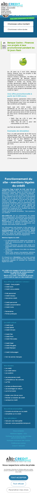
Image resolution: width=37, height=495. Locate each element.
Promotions (5, 14)
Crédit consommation (13, 305)
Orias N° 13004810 (18, 446)
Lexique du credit (11, 400)
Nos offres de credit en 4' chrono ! (16, 282)
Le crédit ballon (10, 371)
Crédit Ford (9, 336)
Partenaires (9, 311)
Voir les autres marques (13, 357)
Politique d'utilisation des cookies (18, 440)
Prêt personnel (6, 13)
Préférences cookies (18, 443)
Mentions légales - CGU (18, 433)
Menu (33, 5)
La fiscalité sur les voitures (14, 380)
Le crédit (8, 368)
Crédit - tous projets (8, 8)
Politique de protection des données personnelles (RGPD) (18, 437)
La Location (9, 373)
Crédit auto (5, 9)
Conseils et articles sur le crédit (16, 411)
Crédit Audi (9, 325)
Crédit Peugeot (10, 345)
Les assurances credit (12, 377)
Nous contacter (18, 431)
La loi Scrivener (10, 391)
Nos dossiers (9, 366)
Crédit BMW (9, 327)
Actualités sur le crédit (13, 414)
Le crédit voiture (10, 322)
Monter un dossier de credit (15, 398)
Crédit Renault (10, 348)
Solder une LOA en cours (14, 395)
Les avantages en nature (13, 389)
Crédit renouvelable (12, 289)
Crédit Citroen (10, 330)
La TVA (7, 382)
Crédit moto (9, 307)
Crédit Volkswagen (11, 352)
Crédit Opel (9, 343)
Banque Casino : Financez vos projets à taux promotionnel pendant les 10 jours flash (21, 46)
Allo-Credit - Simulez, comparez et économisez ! (12, 4)
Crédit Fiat (9, 334)
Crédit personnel (11, 302)
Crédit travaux (6, 11)
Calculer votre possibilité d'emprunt (17, 423)
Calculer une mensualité (13, 421)
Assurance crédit (11, 298)
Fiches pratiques (11, 314)
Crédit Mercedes (11, 339)
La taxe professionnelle (13, 386)
